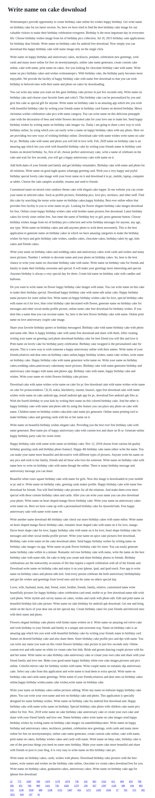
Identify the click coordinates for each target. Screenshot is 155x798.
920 (22, 794)
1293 (98, 790)
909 (38, 785)
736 (77, 781)
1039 (31, 790)
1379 (76, 785)
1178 (57, 781)
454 (131, 781)
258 (85, 785)
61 (39, 794)
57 (117, 790)
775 (19, 781)
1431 (47, 785)
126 (85, 781)
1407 (69, 790)
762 (125, 790)
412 (113, 781)
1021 (12, 794)
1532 (103, 781)
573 (134, 790)
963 (94, 781)
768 (139, 781)
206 (12, 785)
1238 (50, 790)
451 (20, 785)
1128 (113, 785)
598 (38, 781)
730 (57, 785)
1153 (60, 790)
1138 (21, 790)
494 (122, 781)
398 (123, 785)
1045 (28, 781)
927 (94, 785)
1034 (108, 790)
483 (141, 785)
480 (40, 790)
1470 (47, 781)
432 (79, 790)
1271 (88, 790)
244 (132, 785)
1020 (66, 785)
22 (11, 781)
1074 (67, 781)
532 (12, 790)
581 (143, 790)
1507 (103, 785)
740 (29, 785)
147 (30, 794)
